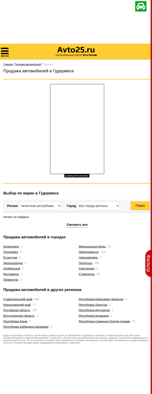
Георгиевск (10, 252)
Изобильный (11, 268)
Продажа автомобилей (28, 64)
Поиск (140, 205)
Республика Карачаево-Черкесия (101, 299)
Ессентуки (10, 257)
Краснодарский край (17, 304)
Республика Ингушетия (94, 310)
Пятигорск (85, 263)
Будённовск (11, 246)
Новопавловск (88, 257)
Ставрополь (87, 274)
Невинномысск (89, 252)
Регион (12, 206)
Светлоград (86, 268)
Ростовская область (16, 310)
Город (71, 206)
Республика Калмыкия (94, 315)
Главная (8, 64)
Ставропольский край (17, 299)
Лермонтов (10, 279)
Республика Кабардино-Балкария (26, 326)
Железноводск (13, 263)
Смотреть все (77, 224)
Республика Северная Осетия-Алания (104, 321)
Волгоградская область (19, 315)
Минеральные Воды (92, 246)
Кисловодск (11, 274)
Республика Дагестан (93, 304)
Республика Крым (15, 321)
